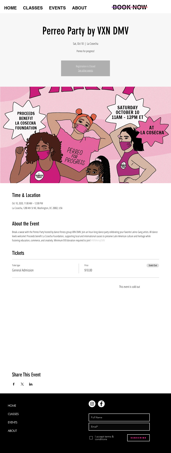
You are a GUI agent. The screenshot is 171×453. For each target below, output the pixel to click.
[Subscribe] (138, 437)
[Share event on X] (22, 384)
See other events (85, 70)
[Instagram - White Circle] (92, 403)
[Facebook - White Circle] (101, 403)
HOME (12, 406)
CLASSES (13, 414)
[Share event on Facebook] (13, 384)
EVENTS (12, 422)
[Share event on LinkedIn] (30, 384)
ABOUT (12, 431)
